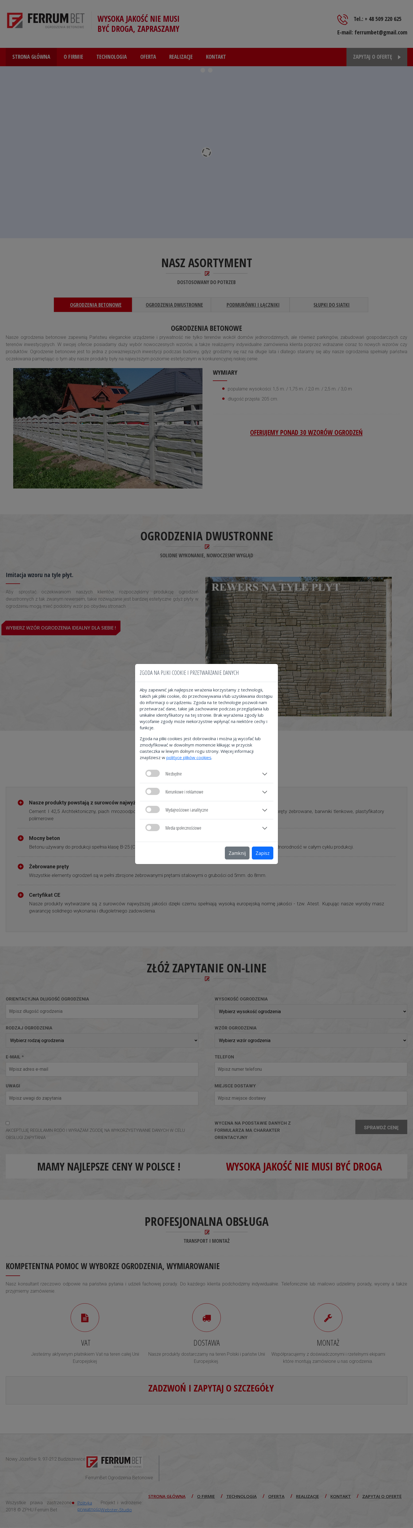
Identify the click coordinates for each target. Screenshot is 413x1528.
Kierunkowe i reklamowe (174, 791)
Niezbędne (163, 773)
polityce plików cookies (188, 757)
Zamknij (237, 853)
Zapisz (263, 853)
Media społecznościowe (173, 827)
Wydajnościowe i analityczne (176, 809)
